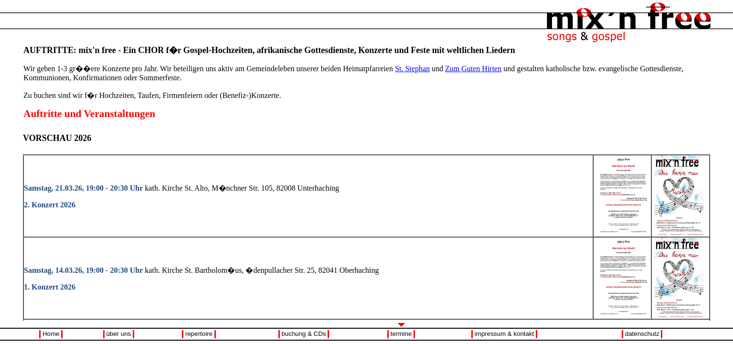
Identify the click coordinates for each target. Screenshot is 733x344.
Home (51, 333)
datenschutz (642, 333)
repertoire (198, 333)
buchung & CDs (303, 333)
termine (401, 333)
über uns (118, 333)
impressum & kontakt (504, 333)
